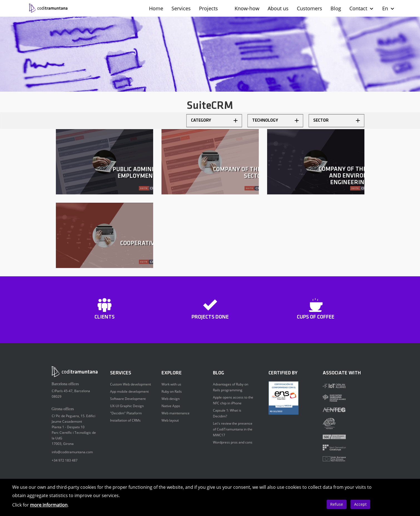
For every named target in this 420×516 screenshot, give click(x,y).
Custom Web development (130, 384)
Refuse (336, 504)
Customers (309, 8)
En (388, 8)
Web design (170, 398)
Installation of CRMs (125, 420)
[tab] (214, 120)
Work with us (171, 384)
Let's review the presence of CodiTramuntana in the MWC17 (232, 429)
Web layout (170, 420)
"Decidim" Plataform (126, 413)
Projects (208, 8)
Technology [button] (275, 120)
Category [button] (214, 120)
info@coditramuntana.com (72, 452)
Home (156, 8)
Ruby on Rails (171, 391)
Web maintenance (175, 413)
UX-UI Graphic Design (127, 406)
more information (49, 505)
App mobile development (129, 391)
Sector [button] (336, 120)
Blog (335, 8)
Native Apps (170, 406)
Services (181, 8)
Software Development (128, 398)
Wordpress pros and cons (232, 442)
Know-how (247, 8)
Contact (361, 8)
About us (278, 8)
